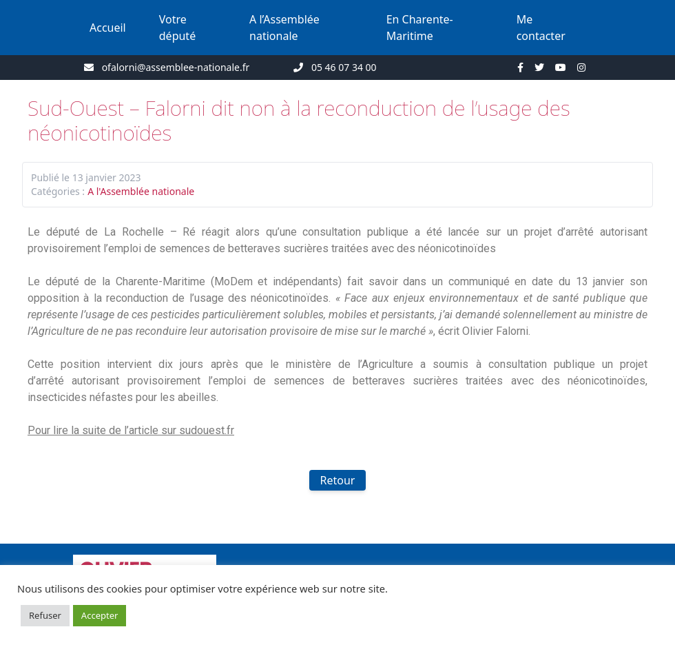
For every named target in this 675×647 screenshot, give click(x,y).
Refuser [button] (45, 615)
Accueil (108, 27)
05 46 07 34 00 (344, 67)
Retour (337, 480)
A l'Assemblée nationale (140, 191)
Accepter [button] (99, 615)
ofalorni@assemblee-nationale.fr (176, 67)
